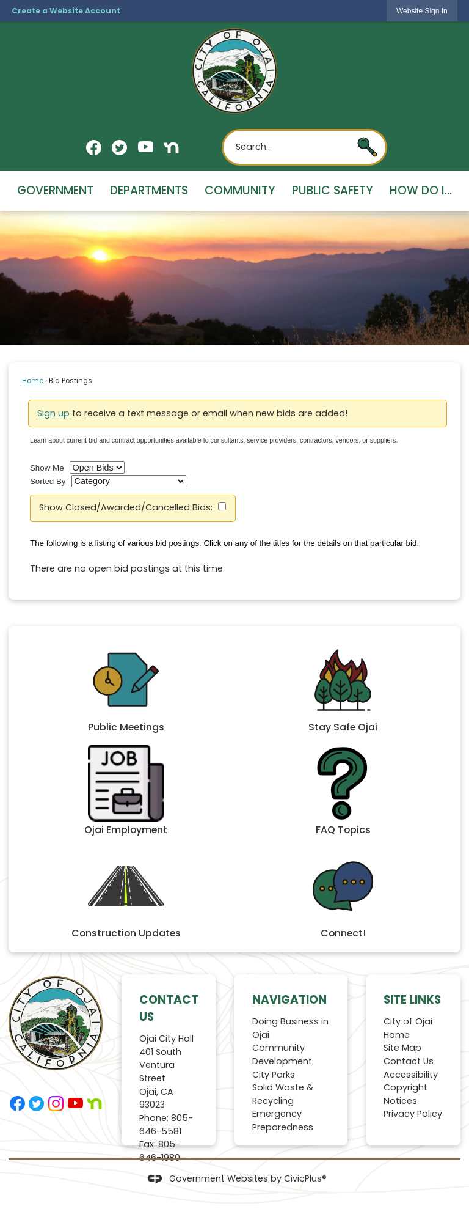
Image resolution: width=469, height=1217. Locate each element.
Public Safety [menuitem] (332, 190)
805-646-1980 (159, 1151)
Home (32, 381)
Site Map (402, 1048)
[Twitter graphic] (119, 147)
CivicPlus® (305, 1178)
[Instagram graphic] (56, 1103)
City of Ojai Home (408, 1028)
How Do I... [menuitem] (421, 190)
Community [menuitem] (240, 190)
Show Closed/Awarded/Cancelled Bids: (126, 507)
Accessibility (411, 1074)
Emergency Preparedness (282, 1120)
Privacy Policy (413, 1114)
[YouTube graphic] (145, 146)
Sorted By (48, 481)
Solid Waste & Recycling (282, 1094)
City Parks (273, 1074)
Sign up (53, 413)
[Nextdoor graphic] (171, 147)
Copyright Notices (405, 1094)
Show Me (47, 467)
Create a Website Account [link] (66, 11)
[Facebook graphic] (93, 147)
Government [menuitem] (55, 190)
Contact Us (409, 1061)
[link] (422, 10)
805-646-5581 (166, 1125)
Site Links (412, 999)
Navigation (289, 999)
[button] (367, 147)
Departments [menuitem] (149, 190)
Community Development (282, 1054)
